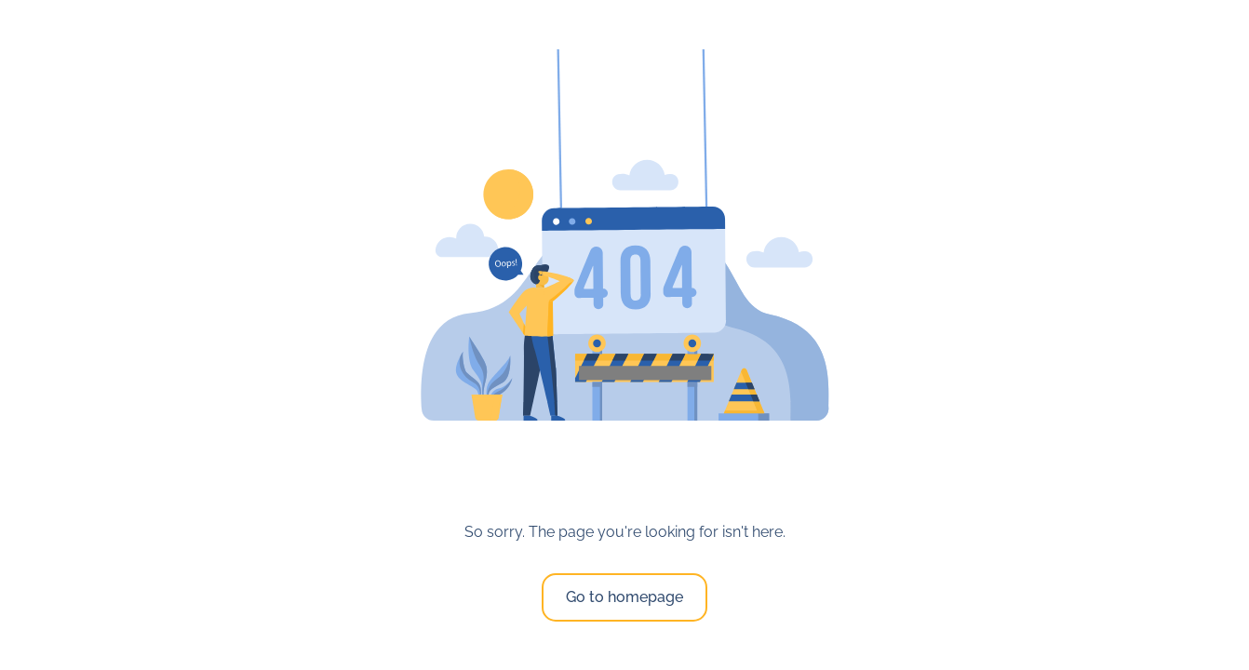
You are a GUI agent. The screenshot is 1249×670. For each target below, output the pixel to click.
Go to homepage (624, 597)
